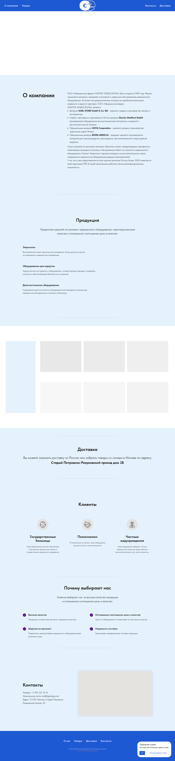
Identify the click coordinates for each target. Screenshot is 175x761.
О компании (11, 5)
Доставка (165, 5)
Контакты (150, 5)
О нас (67, 740)
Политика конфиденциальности (87, 751)
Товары (26, 5)
